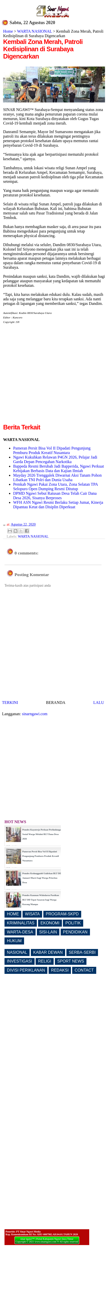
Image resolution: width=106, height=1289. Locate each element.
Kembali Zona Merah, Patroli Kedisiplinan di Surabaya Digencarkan (42, 49)
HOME (13, 914)
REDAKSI (60, 970)
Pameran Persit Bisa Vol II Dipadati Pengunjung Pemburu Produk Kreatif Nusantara (51, 450)
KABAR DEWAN (48, 952)
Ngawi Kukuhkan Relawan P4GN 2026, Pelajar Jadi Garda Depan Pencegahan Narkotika (55, 459)
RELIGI (44, 961)
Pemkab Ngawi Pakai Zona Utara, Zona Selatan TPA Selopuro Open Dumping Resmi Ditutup (55, 486)
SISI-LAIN (48, 932)
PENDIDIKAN (75, 932)
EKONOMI (50, 923)
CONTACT (84, 970)
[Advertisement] (47, 375)
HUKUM (14, 941)
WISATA (32, 914)
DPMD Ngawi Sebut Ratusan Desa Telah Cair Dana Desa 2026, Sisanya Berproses (54, 495)
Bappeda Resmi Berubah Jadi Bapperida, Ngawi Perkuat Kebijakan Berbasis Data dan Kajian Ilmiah (58, 468)
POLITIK (73, 923)
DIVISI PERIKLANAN (26, 970)
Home (8, 31)
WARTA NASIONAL (34, 31)
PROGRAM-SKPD (62, 914)
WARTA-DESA (20, 932)
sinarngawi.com (35, 714)
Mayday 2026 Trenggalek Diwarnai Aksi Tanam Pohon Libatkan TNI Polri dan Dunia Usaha (57, 477)
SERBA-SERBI (82, 952)
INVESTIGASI (19, 961)
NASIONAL (17, 952)
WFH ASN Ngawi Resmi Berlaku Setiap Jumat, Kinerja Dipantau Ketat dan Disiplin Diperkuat (58, 504)
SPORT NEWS (70, 961)
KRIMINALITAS (21, 923)
